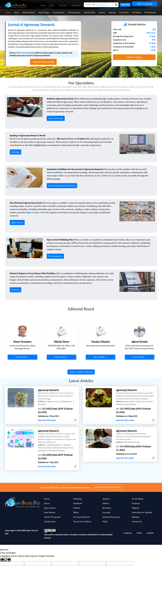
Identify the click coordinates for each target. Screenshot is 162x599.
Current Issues (58, 12)
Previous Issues (74, 12)
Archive (102, 12)
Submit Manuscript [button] (43, 61)
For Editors (138, 12)
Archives (15, 289)
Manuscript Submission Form (61, 185)
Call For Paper (134, 57)
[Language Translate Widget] (144, 3)
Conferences (50, 521)
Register (125, 5)
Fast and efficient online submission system (65, 474)
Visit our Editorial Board (81, 372)
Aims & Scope (44, 12)
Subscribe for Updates (142, 512)
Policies (63, 5)
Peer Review (50, 512)
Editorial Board (28, 12)
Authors (106, 498)
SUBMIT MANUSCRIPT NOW (107, 474)
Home (43, 5)
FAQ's (105, 521)
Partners (136, 503)
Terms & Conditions (82, 521)
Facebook (127, 531)
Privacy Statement (81, 517)
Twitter (139, 531)
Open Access (17, 222)
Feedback (77, 503)
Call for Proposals (52, 517)
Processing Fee (55, 256)
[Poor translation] (7, 560)
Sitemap (135, 517)
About (52, 5)
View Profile (22, 357)
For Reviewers (152, 12)
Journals (76, 5)
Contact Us (137, 521)
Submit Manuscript (111, 517)
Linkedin (150, 531)
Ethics (76, 512)
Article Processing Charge (25, 53)
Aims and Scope (55, 118)
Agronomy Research (48, 403)
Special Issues (90, 12)
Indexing (113, 12)
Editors (105, 503)
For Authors (125, 12)
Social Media (137, 498)
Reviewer (106, 508)
